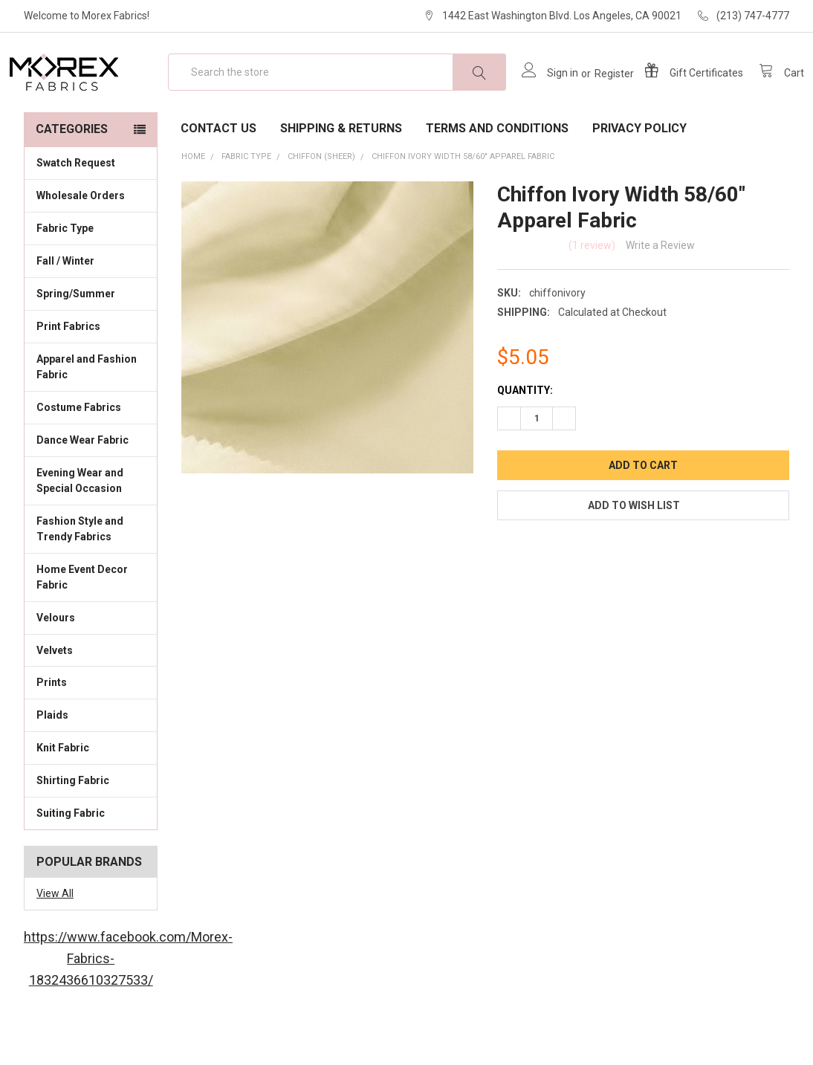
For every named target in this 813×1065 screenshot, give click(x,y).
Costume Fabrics (90, 449)
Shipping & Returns (341, 171)
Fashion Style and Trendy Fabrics (90, 572)
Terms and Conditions (497, 171)
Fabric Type (90, 270)
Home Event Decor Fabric (90, 620)
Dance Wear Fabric (90, 482)
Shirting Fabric (90, 822)
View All (55, 936)
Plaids (52, 758)
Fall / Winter (90, 303)
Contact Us (218, 171)
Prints (90, 724)
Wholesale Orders (80, 239)
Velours (90, 660)
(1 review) (592, 288)
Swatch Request (75, 206)
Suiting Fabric (90, 855)
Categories (72, 172)
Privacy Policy (639, 171)
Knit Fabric (90, 790)
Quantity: (525, 433)
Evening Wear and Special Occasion (90, 523)
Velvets (90, 692)
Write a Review (660, 288)
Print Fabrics (68, 369)
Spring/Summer (75, 337)
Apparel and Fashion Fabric (90, 410)
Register (599, 95)
